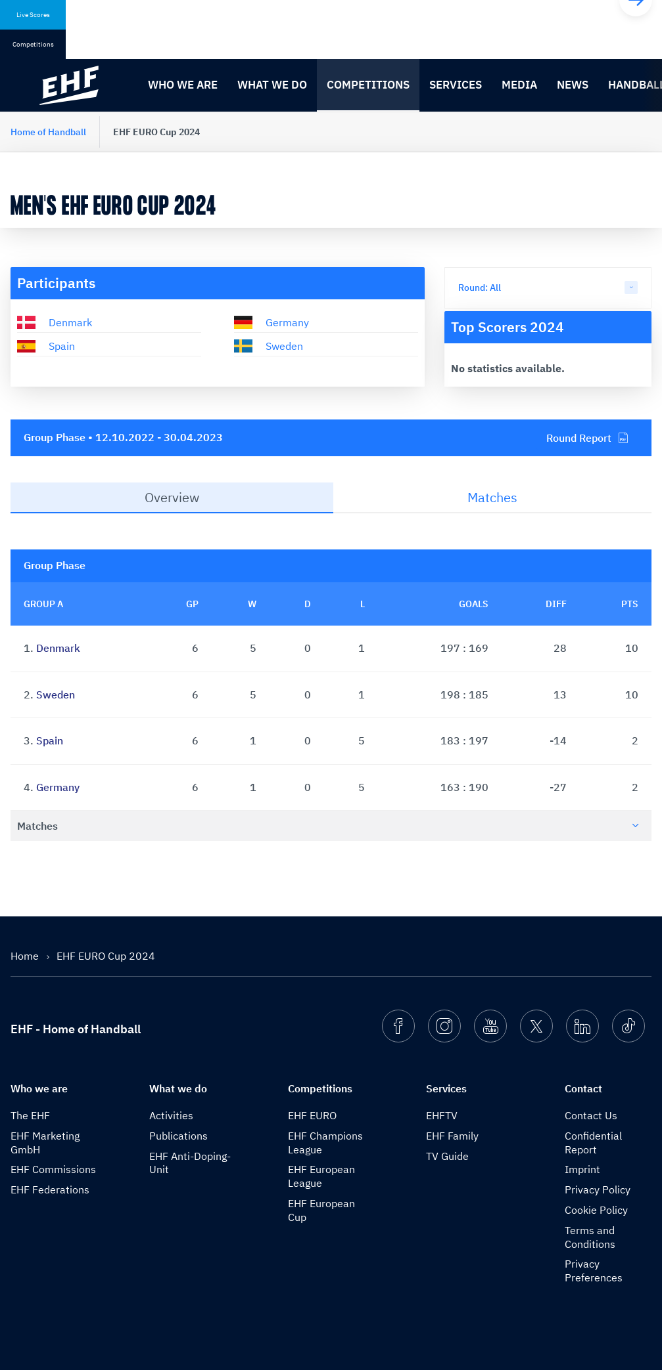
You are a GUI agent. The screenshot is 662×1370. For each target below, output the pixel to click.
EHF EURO (312, 1115)
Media (519, 84)
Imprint (582, 1169)
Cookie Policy (596, 1209)
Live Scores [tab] (33, 15)
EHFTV (442, 1115)
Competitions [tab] (33, 44)
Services (455, 84)
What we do (272, 84)
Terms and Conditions (590, 1237)
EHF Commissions (53, 1169)
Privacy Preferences (594, 1270)
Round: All (479, 287)
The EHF (30, 1115)
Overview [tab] (172, 497)
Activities (171, 1115)
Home (26, 955)
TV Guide (447, 1156)
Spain (46, 346)
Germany (271, 322)
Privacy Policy (597, 1189)
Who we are (183, 84)
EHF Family (452, 1135)
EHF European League (321, 1176)
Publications (178, 1135)
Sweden (268, 346)
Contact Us (591, 1115)
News (572, 84)
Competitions (368, 84)
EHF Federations (50, 1189)
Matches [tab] (492, 497)
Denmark (54, 322)
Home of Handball (48, 132)
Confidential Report (593, 1142)
